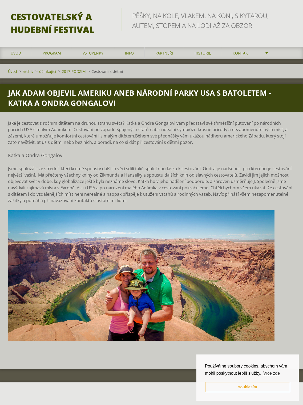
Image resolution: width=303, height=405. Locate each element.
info (129, 53)
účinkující (47, 71)
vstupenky (93, 53)
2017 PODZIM (74, 71)
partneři (164, 53)
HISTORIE (203, 53)
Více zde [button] (271, 373)
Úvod (16, 53)
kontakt (241, 53)
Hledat (289, 15)
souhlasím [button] (247, 387)
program (52, 53)
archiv (28, 71)
